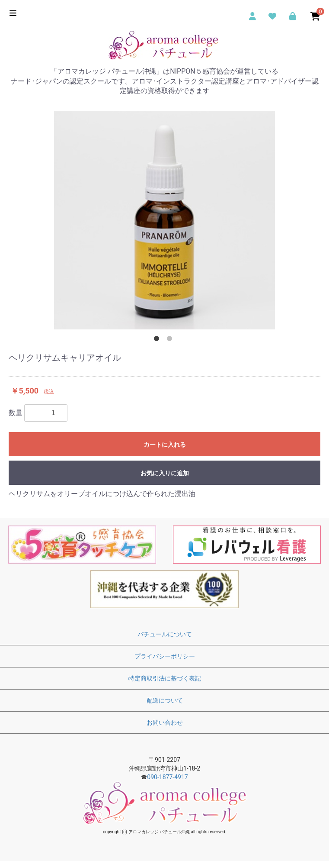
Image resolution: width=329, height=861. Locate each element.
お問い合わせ (165, 722)
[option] (164, 220)
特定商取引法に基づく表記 (164, 678)
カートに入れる (165, 444)
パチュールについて (164, 634)
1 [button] (158, 340)
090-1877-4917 (167, 777)
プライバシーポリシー (164, 656)
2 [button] (171, 340)
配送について (165, 700)
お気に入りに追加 (165, 473)
